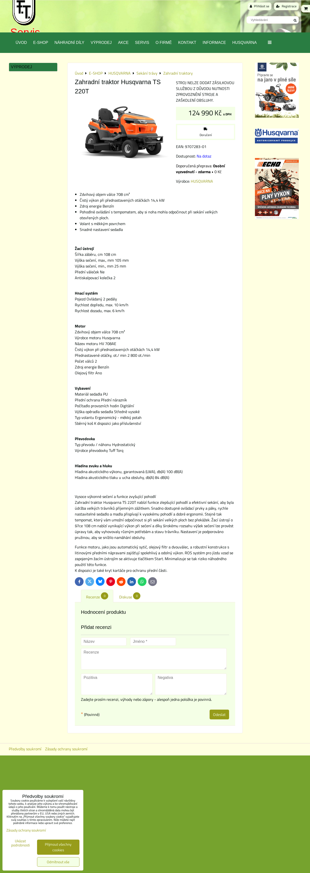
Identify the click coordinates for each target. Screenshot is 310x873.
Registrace (286, 6)
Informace (214, 42)
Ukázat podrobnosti (20, 843)
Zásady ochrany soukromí (66, 749)
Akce (123, 42)
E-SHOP (40, 42)
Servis (142, 42)
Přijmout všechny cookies (58, 847)
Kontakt (187, 42)
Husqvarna (244, 42)
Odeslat (219, 714)
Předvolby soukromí (25, 749)
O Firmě (163, 42)
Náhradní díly (69, 42)
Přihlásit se (259, 6)
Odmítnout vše (58, 862)
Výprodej (101, 42)
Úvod (21, 42)
